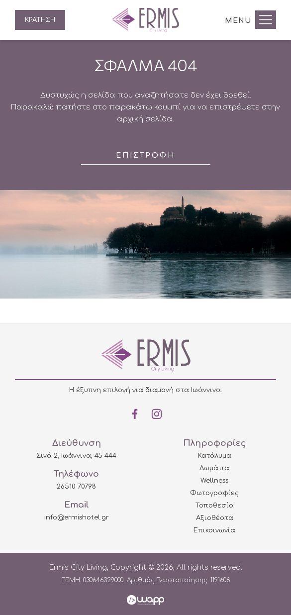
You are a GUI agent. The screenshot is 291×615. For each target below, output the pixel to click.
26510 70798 (76, 486)
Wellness (214, 480)
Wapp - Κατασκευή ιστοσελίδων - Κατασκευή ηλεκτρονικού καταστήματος (145, 600)
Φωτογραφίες (214, 493)
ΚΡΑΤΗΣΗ (40, 19)
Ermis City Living (145, 20)
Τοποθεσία (214, 505)
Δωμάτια (214, 468)
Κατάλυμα (214, 455)
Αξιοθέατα (214, 517)
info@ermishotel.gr (76, 517)
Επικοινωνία (214, 530)
